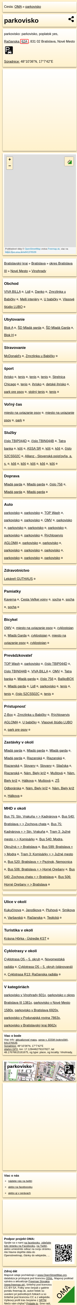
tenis (21, 377)
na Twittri (42, 1245)
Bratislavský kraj (16, 263)
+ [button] (9, 160)
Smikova (68, 910)
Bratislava (38, 263)
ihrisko (8, 377)
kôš (20, 448)
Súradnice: (12, 61)
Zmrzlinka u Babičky (40, 356)
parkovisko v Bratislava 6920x (36, 1010)
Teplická (53, 917)
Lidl (27, 291)
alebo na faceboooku (20, 1186)
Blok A (8, 327)
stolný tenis (36, 392)
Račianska (16, 41)
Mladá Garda (17, 635)
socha (56, 599)
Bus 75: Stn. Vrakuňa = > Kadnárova (30, 816)
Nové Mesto (19, 271)
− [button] (9, 166)
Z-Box (8, 714)
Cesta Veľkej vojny (34, 599)
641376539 (10, 1042)
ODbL (49, 1278)
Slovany (30, 765)
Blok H (9, 335)
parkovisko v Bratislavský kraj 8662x (30, 1025)
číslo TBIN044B (42, 441)
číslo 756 (55, 484)
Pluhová (52, 910)
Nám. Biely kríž (35, 773)
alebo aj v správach (19, 1193)
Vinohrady (38, 271)
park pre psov (14, 392)
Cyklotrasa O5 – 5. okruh (22, 959)
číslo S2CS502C (27, 694)
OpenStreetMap (33, 249)
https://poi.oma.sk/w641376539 (20, 252)
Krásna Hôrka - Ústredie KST (25, 938)
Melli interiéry (29, 299)
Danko (39, 291)
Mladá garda (13, 484)
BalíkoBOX (66, 679)
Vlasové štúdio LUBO (56, 722)
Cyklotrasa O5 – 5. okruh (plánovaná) (45, 967)
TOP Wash (52, 513)
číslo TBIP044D (15, 441)
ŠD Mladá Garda (58, 327)
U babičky (51, 299)
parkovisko (33, 6)
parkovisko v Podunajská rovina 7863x (32, 1018)
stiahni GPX (11, 1049)
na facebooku (32, 1242)
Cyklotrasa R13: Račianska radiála (33, 974)
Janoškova (33, 910)
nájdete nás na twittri (20, 1181)
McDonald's (12, 356)
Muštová (56, 773)
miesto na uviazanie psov (22, 412)
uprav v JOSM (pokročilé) (53, 1039)
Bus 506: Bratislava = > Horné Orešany (36, 869)
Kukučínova (12, 910)
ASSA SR (34, 448)
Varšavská (15, 917)
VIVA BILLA (12, 291)
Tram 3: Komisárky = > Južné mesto (47, 854)
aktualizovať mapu (26, 1039)
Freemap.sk (54, 249)
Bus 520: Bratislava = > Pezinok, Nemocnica (40, 862)
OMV (48, 520)
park (19, 420)
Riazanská (34, 758)
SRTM (42, 1300)
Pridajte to (32, 1303)
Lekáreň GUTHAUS (18, 579)
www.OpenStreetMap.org (52, 1275)
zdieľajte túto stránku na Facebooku (27, 1244)
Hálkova (28, 780)
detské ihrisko (56, 384)
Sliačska (62, 765)
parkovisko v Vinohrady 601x (25, 995)
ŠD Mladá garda (29, 327)
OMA (18, 6)
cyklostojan (65, 628)
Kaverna (10, 599)
